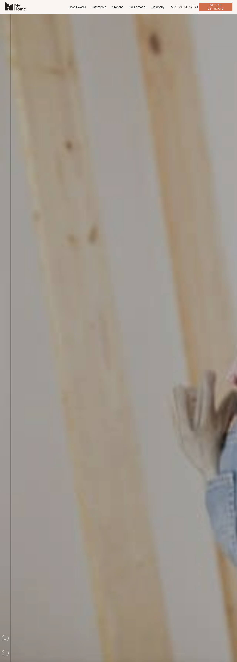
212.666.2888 (184, 7)
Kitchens (117, 7)
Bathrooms (98, 7)
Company (158, 7)
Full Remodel (137, 7)
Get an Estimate (216, 7)
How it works (77, 7)
